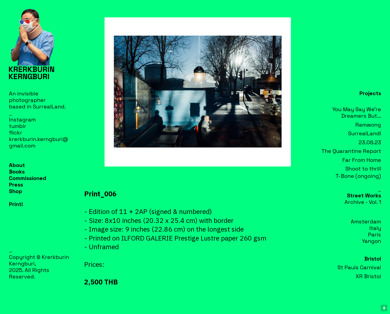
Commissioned (27, 178)
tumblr (17, 126)
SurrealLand (48, 106)
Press (16, 184)
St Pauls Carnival (359, 267)
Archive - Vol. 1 (362, 202)
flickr (15, 132)
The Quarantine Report (351, 151)
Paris (374, 234)
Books (17, 171)
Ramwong (368, 124)
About (17, 165)
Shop (15, 191)
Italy (375, 228)
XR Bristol (368, 276)
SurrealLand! (364, 133)
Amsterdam (366, 221)
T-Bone (345, 176)
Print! (16, 204)
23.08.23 (370, 142)
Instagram (22, 119)
